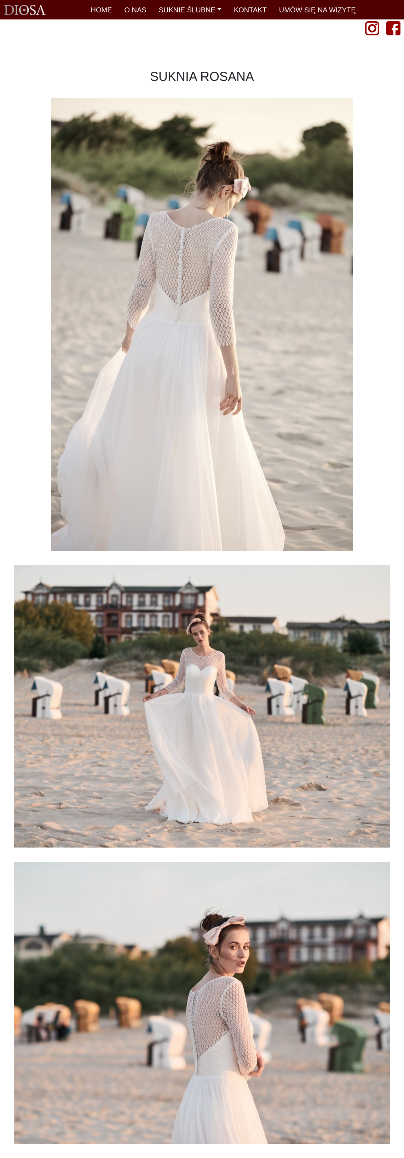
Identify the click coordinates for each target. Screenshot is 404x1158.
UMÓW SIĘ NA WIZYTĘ (317, 10)
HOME (101, 10)
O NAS (135, 10)
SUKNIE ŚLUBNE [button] (187, 10)
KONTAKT (250, 10)
